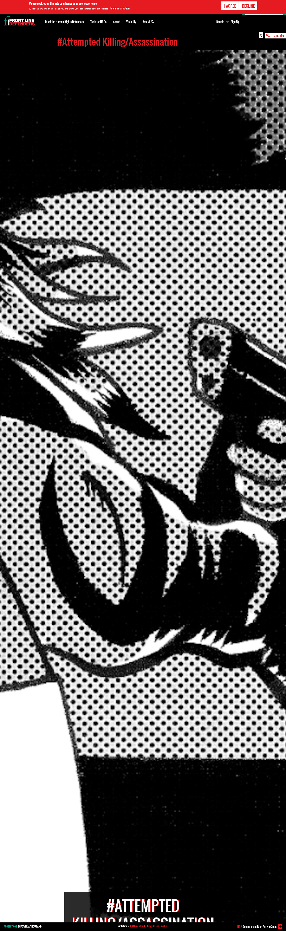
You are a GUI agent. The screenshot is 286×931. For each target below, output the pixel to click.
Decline (248, 6)
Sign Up (235, 22)
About (116, 22)
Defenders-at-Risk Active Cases (257, 926)
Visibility (131, 22)
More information (120, 8)
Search (148, 21)
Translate (277, 35)
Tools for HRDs (98, 22)
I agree (230, 6)
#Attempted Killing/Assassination (149, 926)
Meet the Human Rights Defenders (64, 22)
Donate (220, 22)
